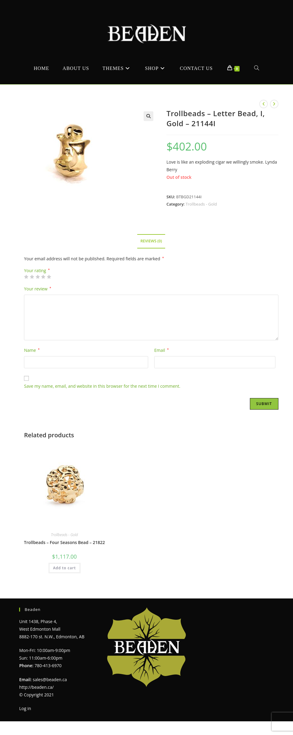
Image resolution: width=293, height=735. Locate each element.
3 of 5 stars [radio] (38, 277)
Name (31, 350)
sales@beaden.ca (50, 679)
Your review (37, 289)
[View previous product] (263, 104)
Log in (25, 708)
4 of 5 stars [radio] (43, 277)
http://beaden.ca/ (36, 687)
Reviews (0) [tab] (151, 241)
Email (161, 350)
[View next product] (274, 104)
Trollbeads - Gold (201, 204)
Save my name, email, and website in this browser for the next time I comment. (102, 386)
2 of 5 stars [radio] (32, 277)
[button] (148, 116)
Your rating (37, 271)
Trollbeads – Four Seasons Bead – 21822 (64, 542)
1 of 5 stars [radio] (26, 277)
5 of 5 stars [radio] (49, 277)
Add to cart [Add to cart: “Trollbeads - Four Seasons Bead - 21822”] (64, 567)
